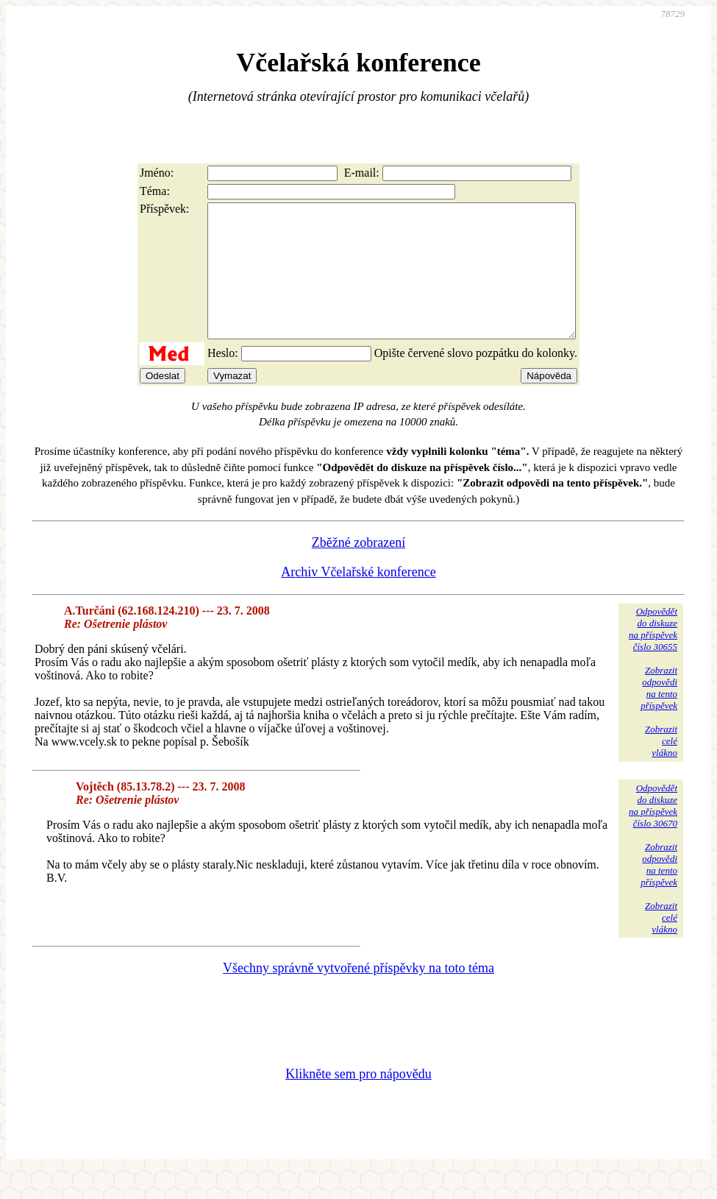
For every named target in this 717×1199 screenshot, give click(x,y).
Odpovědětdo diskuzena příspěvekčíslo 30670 (653, 832)
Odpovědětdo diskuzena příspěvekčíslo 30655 (653, 655)
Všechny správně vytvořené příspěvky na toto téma (358, 994)
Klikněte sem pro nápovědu (358, 1100)
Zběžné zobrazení (358, 569)
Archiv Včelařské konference (358, 598)
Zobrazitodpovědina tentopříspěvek (659, 714)
